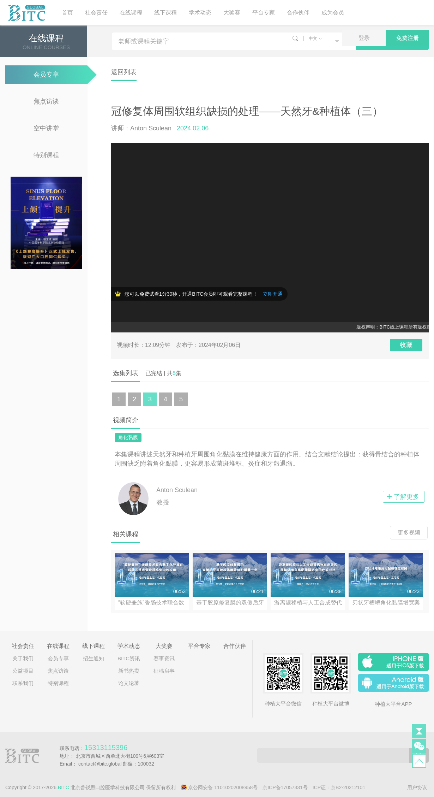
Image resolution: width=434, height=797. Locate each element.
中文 (313, 38)
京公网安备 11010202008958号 (223, 787)
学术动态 (200, 13)
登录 (364, 38)
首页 (67, 13)
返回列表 (124, 72)
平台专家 (263, 13)
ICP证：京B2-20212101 (339, 787)
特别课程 (46, 155)
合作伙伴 (298, 13)
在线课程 (131, 13)
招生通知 (93, 658)
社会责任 (96, 13)
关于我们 (23, 658)
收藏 (406, 344)
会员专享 (46, 74)
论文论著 (128, 683)
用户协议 (417, 787)
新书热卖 (128, 671)
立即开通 (273, 294)
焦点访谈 (46, 101)
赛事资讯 (164, 658)
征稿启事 (164, 671)
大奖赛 (231, 13)
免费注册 (407, 38)
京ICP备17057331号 (285, 787)
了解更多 (406, 496)
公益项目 (23, 671)
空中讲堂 (46, 128)
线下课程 (165, 13)
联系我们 (23, 683)
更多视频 (409, 533)
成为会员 (332, 13)
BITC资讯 (128, 658)
